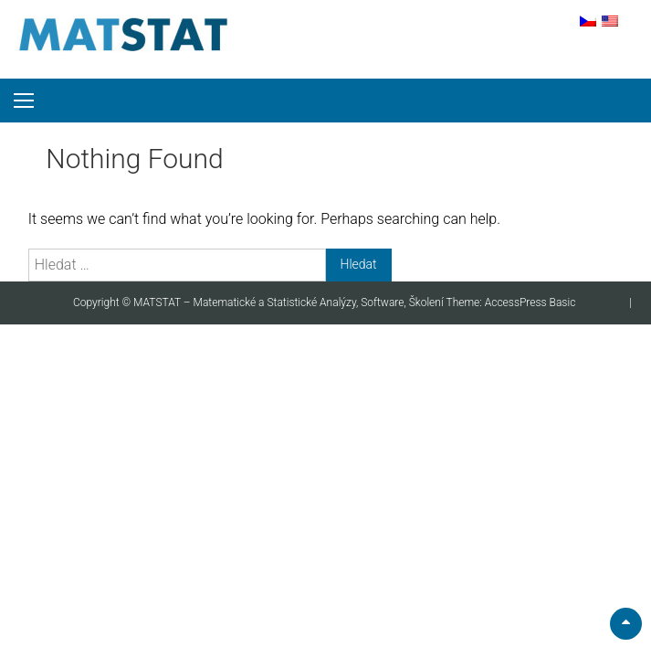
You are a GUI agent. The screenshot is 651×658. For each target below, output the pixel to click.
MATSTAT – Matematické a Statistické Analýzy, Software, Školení (289, 302)
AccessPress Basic (530, 302)
